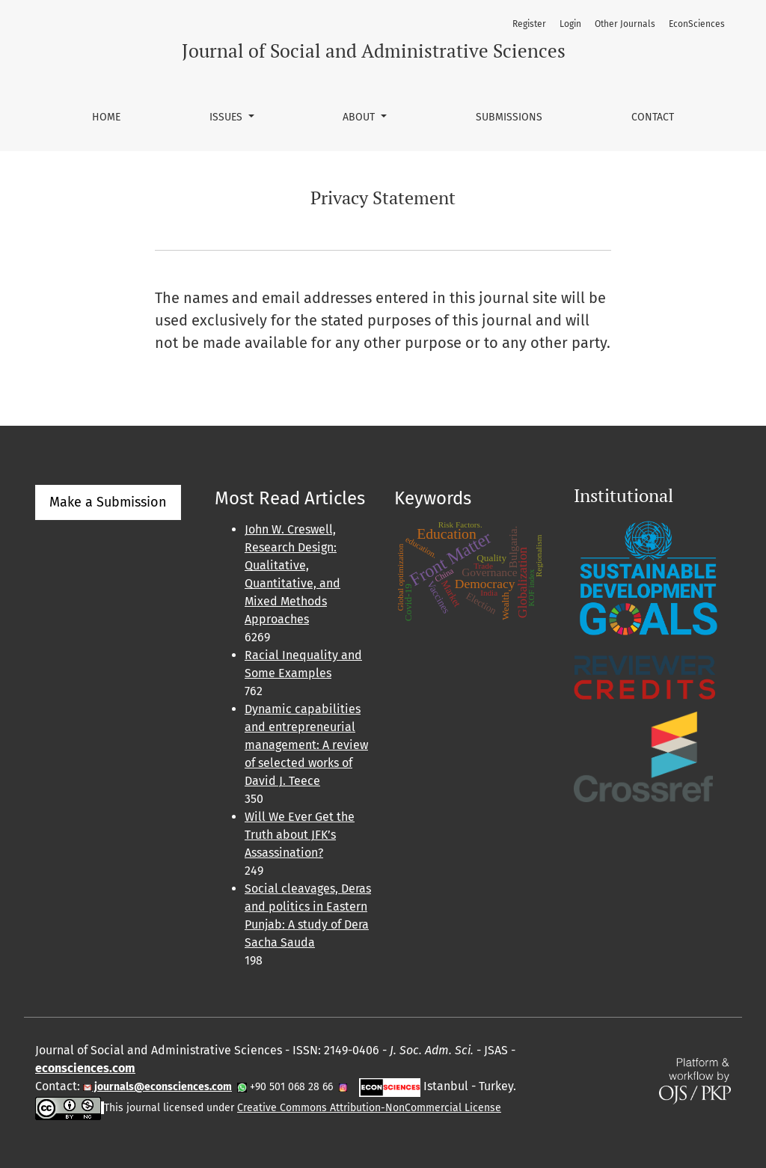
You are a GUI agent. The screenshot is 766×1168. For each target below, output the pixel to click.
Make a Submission (108, 502)
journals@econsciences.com (162, 1086)
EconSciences (697, 24)
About (360, 117)
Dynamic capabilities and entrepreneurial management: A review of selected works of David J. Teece (306, 745)
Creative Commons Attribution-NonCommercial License (369, 1107)
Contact (652, 117)
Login (570, 24)
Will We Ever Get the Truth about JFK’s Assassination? (300, 835)
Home (106, 117)
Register (529, 24)
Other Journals (625, 24)
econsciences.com (85, 1068)
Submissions (509, 117)
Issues (227, 117)
